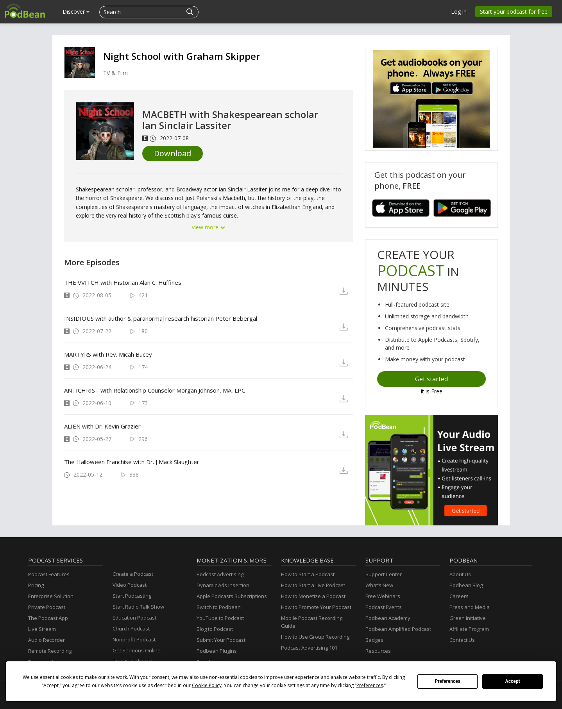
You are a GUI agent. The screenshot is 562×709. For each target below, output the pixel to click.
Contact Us (462, 639)
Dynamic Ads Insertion (223, 585)
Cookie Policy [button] (207, 685)
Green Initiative (467, 617)
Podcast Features (49, 574)
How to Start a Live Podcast (313, 585)
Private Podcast (46, 607)
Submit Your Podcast (221, 639)
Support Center (383, 574)
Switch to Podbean (219, 607)
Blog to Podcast (215, 628)
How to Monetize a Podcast (313, 596)
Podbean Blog (466, 585)
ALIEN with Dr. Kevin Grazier (102, 426)
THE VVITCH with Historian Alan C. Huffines (122, 282)
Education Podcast (134, 617)
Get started (431, 379)
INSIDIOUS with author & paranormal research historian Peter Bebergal (160, 318)
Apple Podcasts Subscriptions (232, 596)
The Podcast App (48, 617)
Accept (512, 681)
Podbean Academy (387, 617)
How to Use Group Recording (315, 636)
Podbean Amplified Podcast (398, 628)
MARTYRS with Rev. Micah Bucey (108, 354)
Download (172, 153)
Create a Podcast (133, 573)
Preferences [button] (369, 685)
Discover (76, 11)
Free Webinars (382, 596)
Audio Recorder (46, 639)
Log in (459, 11)
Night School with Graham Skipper (181, 56)
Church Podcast (131, 628)
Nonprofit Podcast (134, 639)
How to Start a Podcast (308, 574)
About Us (460, 574)
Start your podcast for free (514, 11)
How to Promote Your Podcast (316, 607)
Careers (459, 596)
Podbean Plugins (217, 650)
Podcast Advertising (220, 574)
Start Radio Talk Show (138, 606)
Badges (374, 639)
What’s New (379, 585)
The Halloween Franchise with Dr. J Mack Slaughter (131, 461)
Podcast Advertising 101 (309, 647)
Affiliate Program (469, 628)
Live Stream (42, 628)
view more (209, 227)
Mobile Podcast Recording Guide (311, 621)
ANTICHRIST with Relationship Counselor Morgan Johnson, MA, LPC (154, 390)
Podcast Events (383, 607)
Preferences (447, 681)
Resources (378, 650)
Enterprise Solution (50, 596)
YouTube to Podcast (220, 617)
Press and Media (469, 607)
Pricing (36, 585)
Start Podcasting (132, 595)
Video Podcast (130, 584)
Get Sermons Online (137, 650)
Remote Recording (50, 650)
